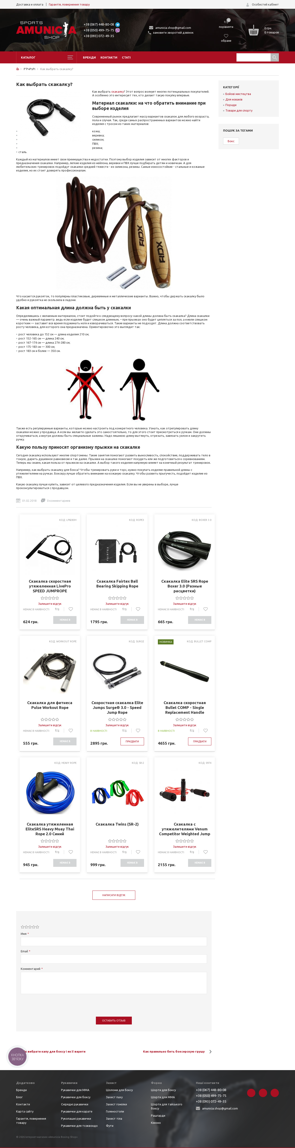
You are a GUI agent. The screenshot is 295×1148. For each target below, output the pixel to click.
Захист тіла (114, 1118)
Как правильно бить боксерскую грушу (174, 1051)
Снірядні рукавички (74, 1104)
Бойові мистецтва (238, 93)
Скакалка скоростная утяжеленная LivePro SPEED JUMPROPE (50, 586)
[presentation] (56, 1003)
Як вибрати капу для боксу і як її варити (54, 1051)
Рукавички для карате (76, 1111)
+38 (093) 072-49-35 (99, 36)
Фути (109, 1125)
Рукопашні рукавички (76, 1118)
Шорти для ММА (163, 1097)
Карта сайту (24, 1111)
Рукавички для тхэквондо (79, 1125)
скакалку (117, 91)
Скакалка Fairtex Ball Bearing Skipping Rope (117, 583)
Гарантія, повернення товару (69, 4)
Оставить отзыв (113, 1020)
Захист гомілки (116, 1104)
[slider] (50, 598)
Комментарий (30, 968)
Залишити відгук (50, 603)
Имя (24, 933)
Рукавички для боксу (75, 1097)
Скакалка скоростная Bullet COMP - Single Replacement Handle (185, 707)
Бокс (231, 141)
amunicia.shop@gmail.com (173, 27)
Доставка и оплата (29, 4)
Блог (19, 1097)
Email (24, 951)
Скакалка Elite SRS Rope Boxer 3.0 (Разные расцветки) (184, 586)
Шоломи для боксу (119, 1090)
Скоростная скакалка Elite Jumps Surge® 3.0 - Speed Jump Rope (117, 707)
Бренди (89, 57)
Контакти (108, 57)
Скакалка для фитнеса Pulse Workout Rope (49, 705)
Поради (230, 104)
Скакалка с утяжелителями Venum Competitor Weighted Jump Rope (184, 829)
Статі (126, 57)
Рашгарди (158, 1115)
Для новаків (233, 99)
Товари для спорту (238, 110)
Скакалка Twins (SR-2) (117, 824)
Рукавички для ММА (75, 1090)
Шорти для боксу (163, 1090)
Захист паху (114, 1097)
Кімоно (156, 1122)
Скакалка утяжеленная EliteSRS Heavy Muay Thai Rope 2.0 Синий (50, 829)
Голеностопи (115, 1111)
